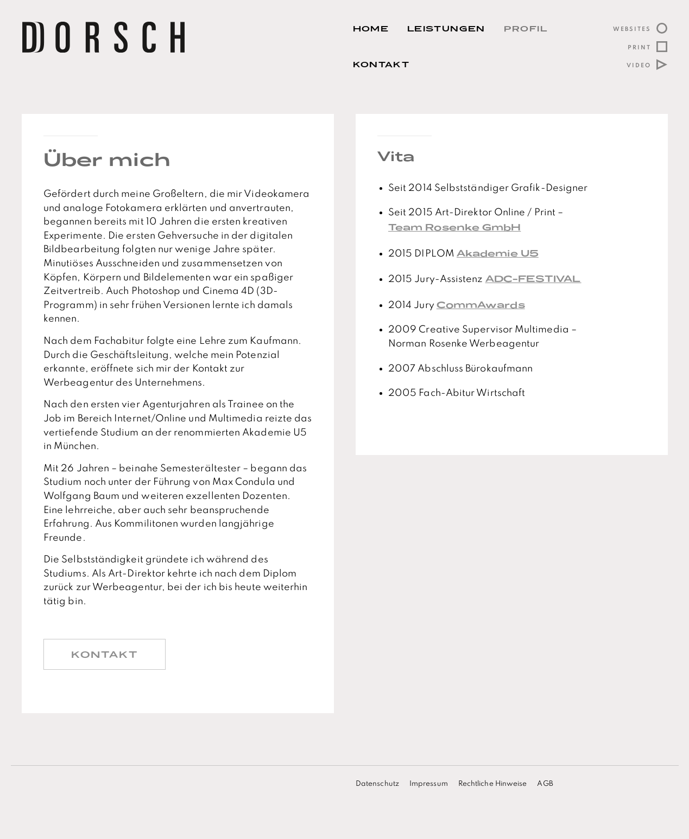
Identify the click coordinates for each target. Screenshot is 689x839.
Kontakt (381, 64)
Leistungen (446, 28)
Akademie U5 (498, 253)
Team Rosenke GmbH (454, 227)
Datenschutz (377, 783)
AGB (545, 783)
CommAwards (481, 304)
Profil (526, 28)
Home (371, 28)
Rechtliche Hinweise (492, 783)
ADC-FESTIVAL (533, 278)
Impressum (428, 783)
